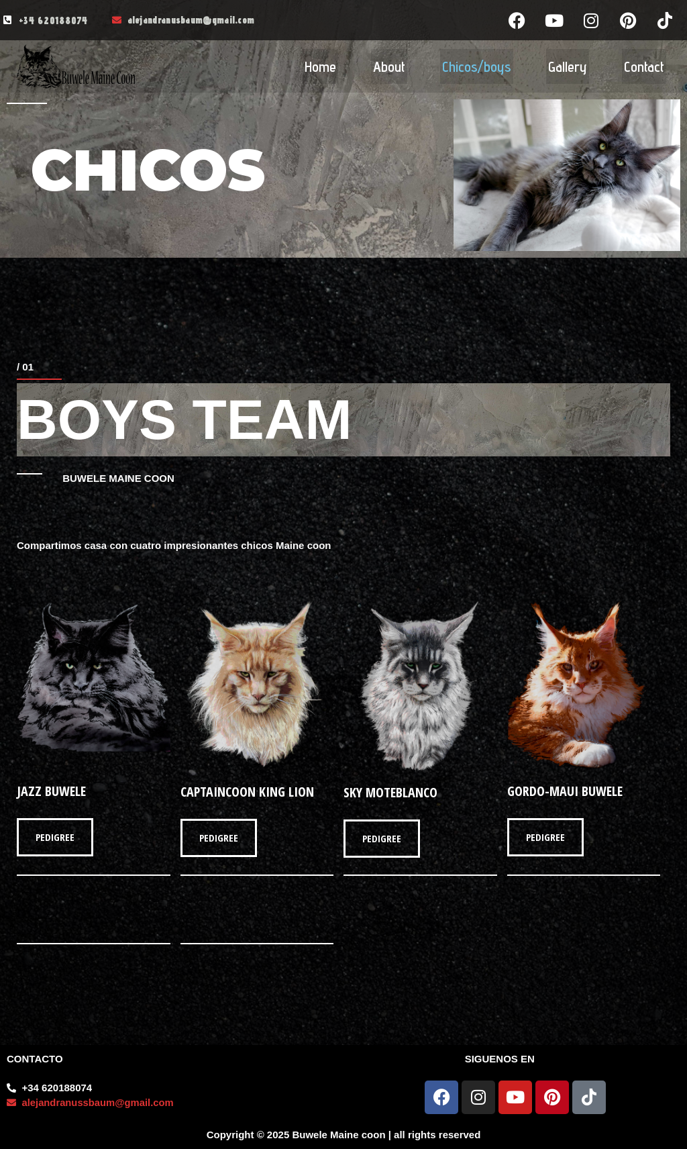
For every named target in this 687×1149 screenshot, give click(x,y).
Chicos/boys (476, 66)
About (389, 66)
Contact (644, 66)
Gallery (567, 66)
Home (320, 66)
